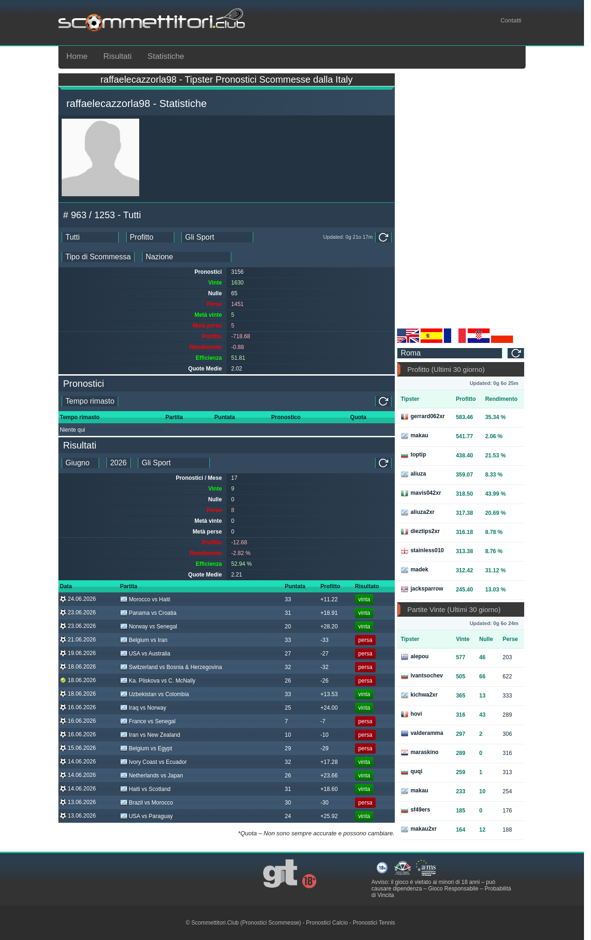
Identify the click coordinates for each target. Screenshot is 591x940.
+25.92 (329, 816)
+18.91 (329, 613)
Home (76, 56)
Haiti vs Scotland (145, 789)
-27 (324, 653)
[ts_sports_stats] (217, 237)
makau (414, 436)
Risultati (117, 56)
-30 (324, 802)
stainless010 (422, 551)
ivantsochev (422, 676)
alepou (415, 657)
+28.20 (329, 626)
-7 (323, 721)
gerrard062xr (423, 416)
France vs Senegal (148, 721)
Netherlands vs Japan (151, 775)
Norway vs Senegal (148, 626)
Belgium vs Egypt (146, 748)
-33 (324, 640)
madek (414, 570)
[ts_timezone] (450, 353)
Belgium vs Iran (144, 640)
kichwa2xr (419, 695)
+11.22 (329, 599)
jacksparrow (422, 589)
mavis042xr (421, 493)
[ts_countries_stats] (186, 257)
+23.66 (329, 775)
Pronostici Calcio (327, 922)
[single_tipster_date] (90, 401)
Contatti (510, 20)
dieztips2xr (420, 531)
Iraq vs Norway (143, 708)
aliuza (413, 474)
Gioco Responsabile (453, 888)
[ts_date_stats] (90, 237)
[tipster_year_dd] (119, 463)
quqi (411, 772)
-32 (324, 667)
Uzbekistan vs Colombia (154, 694)
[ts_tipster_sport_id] (174, 463)
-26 (324, 680)
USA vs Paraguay (146, 816)
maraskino (420, 752)
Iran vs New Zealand (150, 735)
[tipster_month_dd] (80, 463)
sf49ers (415, 810)
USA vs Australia (145, 653)
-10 (324, 735)
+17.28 (329, 762)
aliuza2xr (417, 512)
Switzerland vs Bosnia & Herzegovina (171, 667)
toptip (413, 455)
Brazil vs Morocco (146, 802)
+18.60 (329, 789)
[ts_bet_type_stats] (98, 257)
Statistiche (166, 56)
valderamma (422, 733)
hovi (411, 714)
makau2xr (419, 829)
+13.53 (329, 694)
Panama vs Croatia (148, 613)
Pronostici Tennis (374, 922)
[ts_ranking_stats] (150, 237)
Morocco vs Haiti (145, 599)
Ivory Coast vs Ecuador (153, 762)
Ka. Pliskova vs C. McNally (158, 680)
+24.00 (329, 708)
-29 (324, 748)
